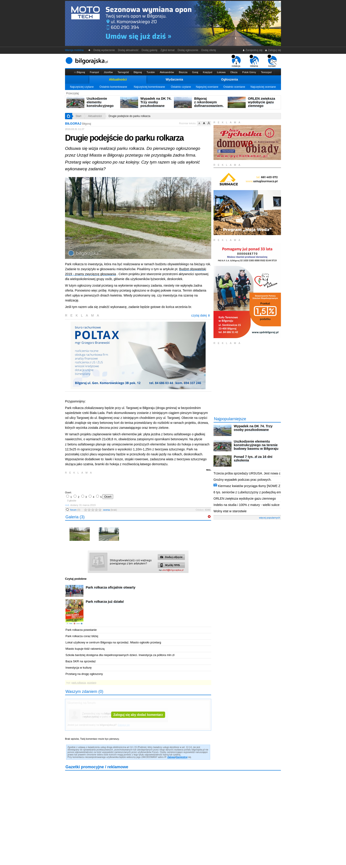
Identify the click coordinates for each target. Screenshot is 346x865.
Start (78, 116)
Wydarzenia (174, 79)
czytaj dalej (200, 315)
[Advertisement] (118, 482)
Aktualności (118, 79)
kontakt (272, 61)
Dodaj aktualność (128, 50)
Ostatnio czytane (181, 86)
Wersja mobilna (74, 50)
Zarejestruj (181, 757)
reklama (254, 61)
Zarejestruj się (253, 50)
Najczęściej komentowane (149, 86)
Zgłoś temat (167, 50)
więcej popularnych (269, 517)
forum (75, 509)
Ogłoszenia (229, 79)
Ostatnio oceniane (234, 86)
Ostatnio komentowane (113, 86)
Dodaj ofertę (209, 50)
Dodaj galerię (149, 50)
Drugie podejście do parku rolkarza (129, 116)
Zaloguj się (273, 50)
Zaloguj (171, 757)
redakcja (236, 61)
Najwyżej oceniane (207, 86)
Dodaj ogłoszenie (188, 50)
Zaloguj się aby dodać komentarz (138, 715)
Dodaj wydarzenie (104, 50)
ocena (110, 509)
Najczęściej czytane (82, 86)
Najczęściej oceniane (263, 86)
